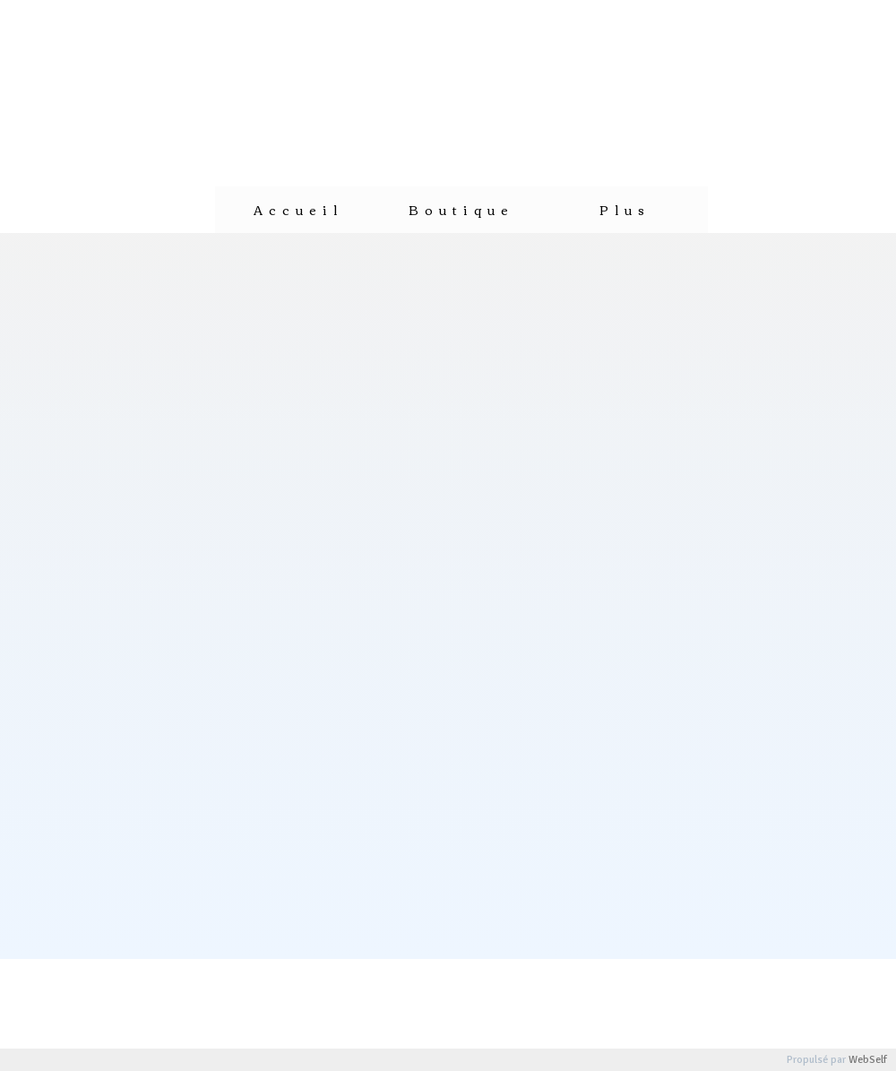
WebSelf (868, 1060)
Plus (624, 209)
